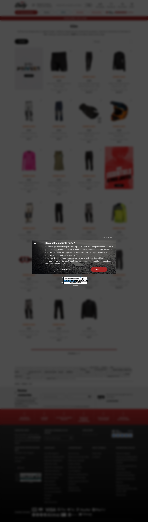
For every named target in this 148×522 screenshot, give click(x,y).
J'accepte (99, 269)
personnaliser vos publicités (90, 261)
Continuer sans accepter (107, 237)
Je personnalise (63, 269)
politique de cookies (94, 258)
